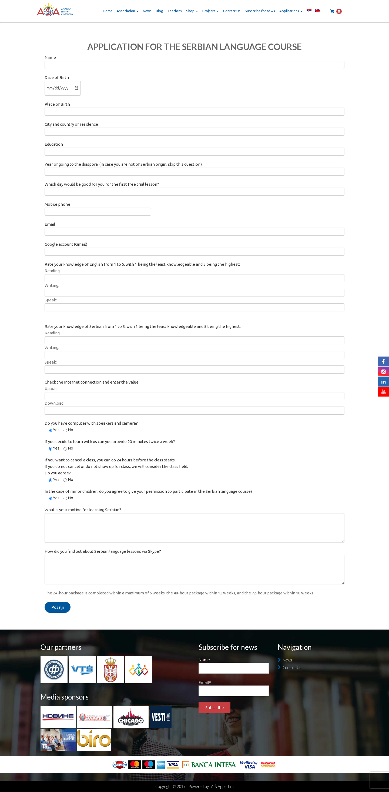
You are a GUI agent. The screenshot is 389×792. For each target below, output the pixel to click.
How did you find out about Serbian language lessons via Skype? (194, 560)
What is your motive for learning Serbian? (194, 518)
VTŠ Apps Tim (222, 786)
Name (194, 61)
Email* (234, 688)
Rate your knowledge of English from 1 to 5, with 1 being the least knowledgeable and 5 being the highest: (142, 264)
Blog (159, 11)
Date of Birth (63, 82)
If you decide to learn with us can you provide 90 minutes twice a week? (110, 441)
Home (107, 11)
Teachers (174, 11)
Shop (192, 11)
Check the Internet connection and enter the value (92, 382)
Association (128, 11)
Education (194, 148)
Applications (291, 11)
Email (194, 228)
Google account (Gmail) (194, 248)
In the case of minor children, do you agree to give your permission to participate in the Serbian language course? (149, 491)
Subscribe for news (260, 11)
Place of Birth (194, 108)
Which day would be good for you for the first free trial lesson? (194, 188)
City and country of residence (194, 128)
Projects (210, 11)
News (147, 11)
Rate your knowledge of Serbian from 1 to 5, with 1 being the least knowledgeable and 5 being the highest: (143, 326)
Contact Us (231, 11)
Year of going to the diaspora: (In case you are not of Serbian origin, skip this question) (194, 168)
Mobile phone (98, 208)
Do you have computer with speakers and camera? (91, 423)
